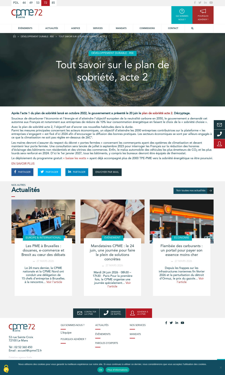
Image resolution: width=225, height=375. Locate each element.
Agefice (75, 28)
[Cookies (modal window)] (6, 369)
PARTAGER (22, 171)
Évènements (25, 28)
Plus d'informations (117, 370)
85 (53, 2)
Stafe (29, 357)
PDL (16, 2)
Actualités (51, 28)
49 (31, 2)
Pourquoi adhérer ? (73, 339)
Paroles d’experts (106, 343)
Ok (100, 370)
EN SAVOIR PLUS (22, 163)
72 (45, 2)
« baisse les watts (74, 158)
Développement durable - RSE (37, 37)
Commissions (147, 28)
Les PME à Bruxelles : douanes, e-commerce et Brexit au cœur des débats (43, 250)
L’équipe (66, 332)
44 (24, 2)
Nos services (138, 325)
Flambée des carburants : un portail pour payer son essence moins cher (181, 250)
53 (37, 2)
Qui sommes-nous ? (72, 325)
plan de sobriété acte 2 (157, 113)
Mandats (121, 28)
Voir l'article (54, 282)
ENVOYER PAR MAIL (107, 172)
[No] (220, 367)
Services (98, 28)
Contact (173, 28)
